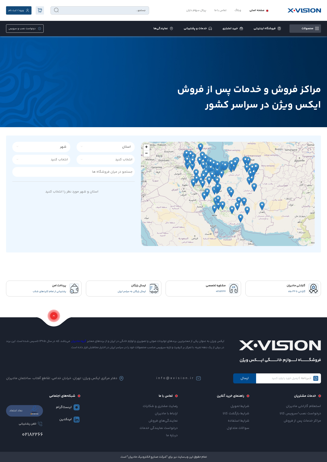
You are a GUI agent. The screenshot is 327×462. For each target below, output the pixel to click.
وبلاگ (238, 10)
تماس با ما (220, 10)
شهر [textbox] (63, 146)
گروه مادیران (78, 341)
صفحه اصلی (256, 10)
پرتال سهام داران (196, 10)
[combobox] (108, 147)
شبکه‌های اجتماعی (62, 396)
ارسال (244, 378)
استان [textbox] (126, 146)
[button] (146, 147)
